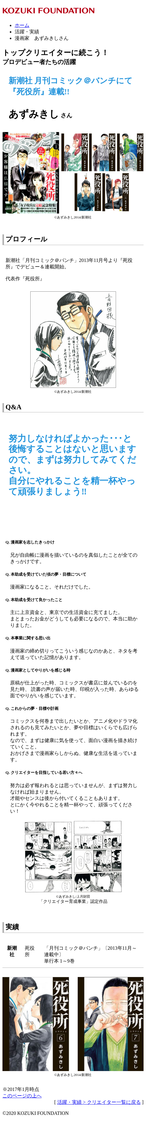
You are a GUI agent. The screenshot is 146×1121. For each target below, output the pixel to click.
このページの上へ (22, 1095)
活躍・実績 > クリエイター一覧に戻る (99, 1102)
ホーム (22, 25)
